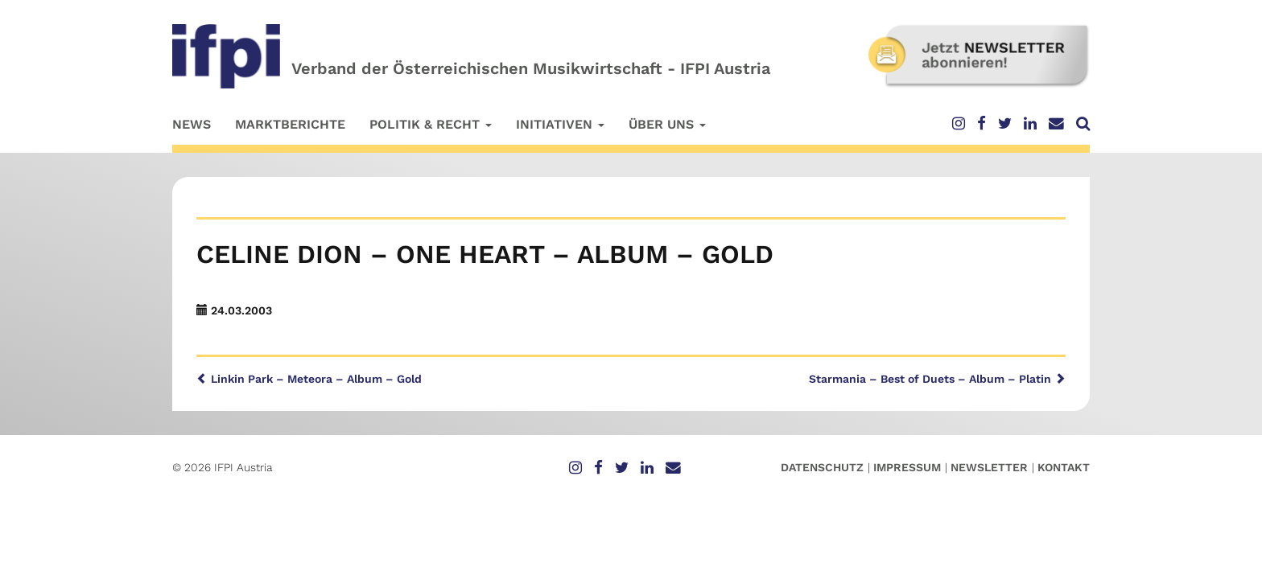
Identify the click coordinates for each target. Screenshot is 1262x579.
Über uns (667, 124)
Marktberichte (290, 124)
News (191, 124)
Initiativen (560, 124)
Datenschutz (822, 467)
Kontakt (1063, 467)
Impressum (907, 467)
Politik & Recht (430, 124)
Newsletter (989, 467)
